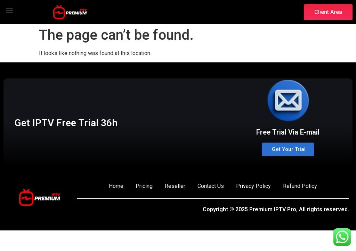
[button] (9, 10)
